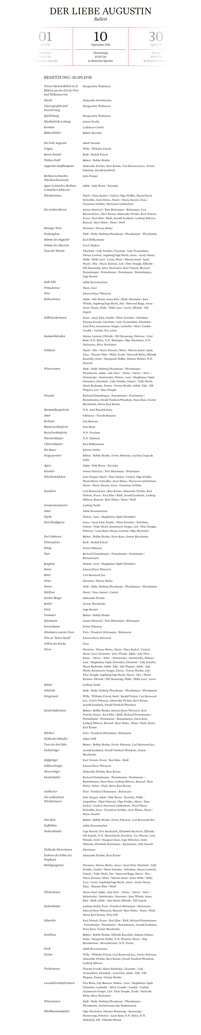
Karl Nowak (132, 270)
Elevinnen (89, 864)
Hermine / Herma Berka (98, 226)
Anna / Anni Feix (93, 319)
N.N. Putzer (126, 956)
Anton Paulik (91, 121)
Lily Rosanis (91, 421)
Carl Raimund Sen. (145, 835)
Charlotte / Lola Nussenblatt (132, 253)
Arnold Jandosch (105, 169)
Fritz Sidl (113, 928)
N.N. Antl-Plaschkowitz (98, 409)
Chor (86, 653)
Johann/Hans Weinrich (97, 295)
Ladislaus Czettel (93, 127)
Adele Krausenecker (95, 284)
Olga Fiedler (129, 194)
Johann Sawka (92, 449)
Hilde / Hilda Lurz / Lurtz (99, 261)
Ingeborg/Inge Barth (116, 257)
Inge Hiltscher (131, 854)
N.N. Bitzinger (114, 341)
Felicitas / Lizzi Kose (106, 533)
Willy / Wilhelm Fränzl (97, 148)
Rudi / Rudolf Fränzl (96, 154)
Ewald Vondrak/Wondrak (117, 400)
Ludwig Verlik (92, 508)
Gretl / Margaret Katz (107, 854)
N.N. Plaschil (101, 363)
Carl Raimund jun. (134, 165)
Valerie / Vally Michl (141, 382)
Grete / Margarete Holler (121, 359)
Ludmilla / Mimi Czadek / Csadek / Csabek (123, 1000)
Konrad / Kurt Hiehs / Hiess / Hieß (125, 221)
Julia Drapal (90, 175)
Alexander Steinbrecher (97, 100)
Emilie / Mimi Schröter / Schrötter (127, 319)
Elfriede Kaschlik (94, 359)
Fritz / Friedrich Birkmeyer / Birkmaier (107, 641)
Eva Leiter (110, 331)
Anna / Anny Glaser (142, 257)
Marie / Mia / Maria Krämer (100, 266)
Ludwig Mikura (93, 221)
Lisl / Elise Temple (131, 266)
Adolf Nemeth (92, 142)
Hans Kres (141, 400)
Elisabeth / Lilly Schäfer (98, 253)
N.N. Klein (97, 341)
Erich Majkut (91, 248)
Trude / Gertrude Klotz (132, 355)
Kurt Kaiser (114, 165)
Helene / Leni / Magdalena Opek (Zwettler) (110, 519)
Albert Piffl (90, 755)
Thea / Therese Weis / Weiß (99, 355)
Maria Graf (90, 289)
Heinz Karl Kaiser (118, 404)
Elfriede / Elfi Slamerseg (118, 337)
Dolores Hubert (145, 948)
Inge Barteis (90, 278)
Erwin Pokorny (121, 455)
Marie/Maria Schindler (97, 480)
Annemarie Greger (108, 327)
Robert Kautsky (92, 132)
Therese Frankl (92, 323)
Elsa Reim (89, 427)
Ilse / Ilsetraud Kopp (133, 305)
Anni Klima (104, 199)
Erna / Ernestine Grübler (112, 825)
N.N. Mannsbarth (109, 850)
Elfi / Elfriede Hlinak (109, 1032)
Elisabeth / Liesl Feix (112, 986)
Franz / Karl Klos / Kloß (109, 217)
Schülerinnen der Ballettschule (118, 1018)
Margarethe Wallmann (97, 86)
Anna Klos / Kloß (118, 301)
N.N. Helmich (91, 438)
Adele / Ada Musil (94, 301)
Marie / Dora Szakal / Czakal (101, 194)
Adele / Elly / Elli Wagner (131, 675)
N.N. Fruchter (91, 432)
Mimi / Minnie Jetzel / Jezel (134, 261)
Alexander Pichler (94, 165)
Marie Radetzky (93, 386)
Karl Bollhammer (94, 242)
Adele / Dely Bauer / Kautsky (101, 184)
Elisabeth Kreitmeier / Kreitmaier (116, 859)
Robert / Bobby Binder (97, 159)
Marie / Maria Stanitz (126, 199)
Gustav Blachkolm (94, 404)
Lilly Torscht (146, 859)
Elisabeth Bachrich (131, 846)
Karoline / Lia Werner (136, 850)
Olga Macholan (135, 341)
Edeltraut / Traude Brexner (99, 415)
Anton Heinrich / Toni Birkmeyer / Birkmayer (111, 208)
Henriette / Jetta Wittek (112, 663)
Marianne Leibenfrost (120, 203)
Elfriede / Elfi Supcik (136, 914)
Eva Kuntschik (108, 846)
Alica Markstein (112, 270)
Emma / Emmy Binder (118, 386)
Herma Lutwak (92, 257)
